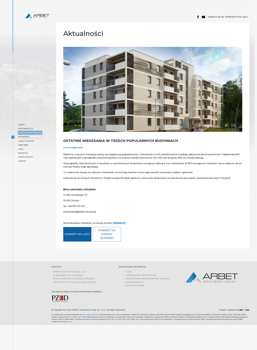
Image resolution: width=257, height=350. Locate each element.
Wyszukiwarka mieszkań (30, 133)
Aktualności (24, 137)
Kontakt (22, 161)
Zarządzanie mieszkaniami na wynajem (148, 278)
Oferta (21, 125)
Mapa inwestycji (25, 129)
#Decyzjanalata (135, 282)
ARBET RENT (23, 145)
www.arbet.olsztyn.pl (90, 315)
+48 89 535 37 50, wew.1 (236, 17)
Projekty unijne (135, 285)
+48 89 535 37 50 (68, 278)
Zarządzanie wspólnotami (141, 275)
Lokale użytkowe (26, 141)
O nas (20, 149)
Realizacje (23, 153)
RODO (129, 272)
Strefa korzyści (25, 157)
